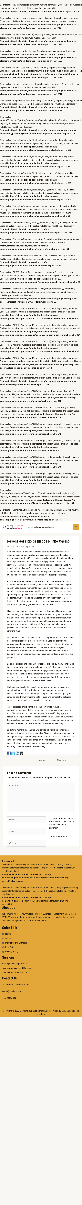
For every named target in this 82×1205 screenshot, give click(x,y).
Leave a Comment (15, 546)
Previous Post (41, 761)
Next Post (63, 760)
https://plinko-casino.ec (44, 565)
